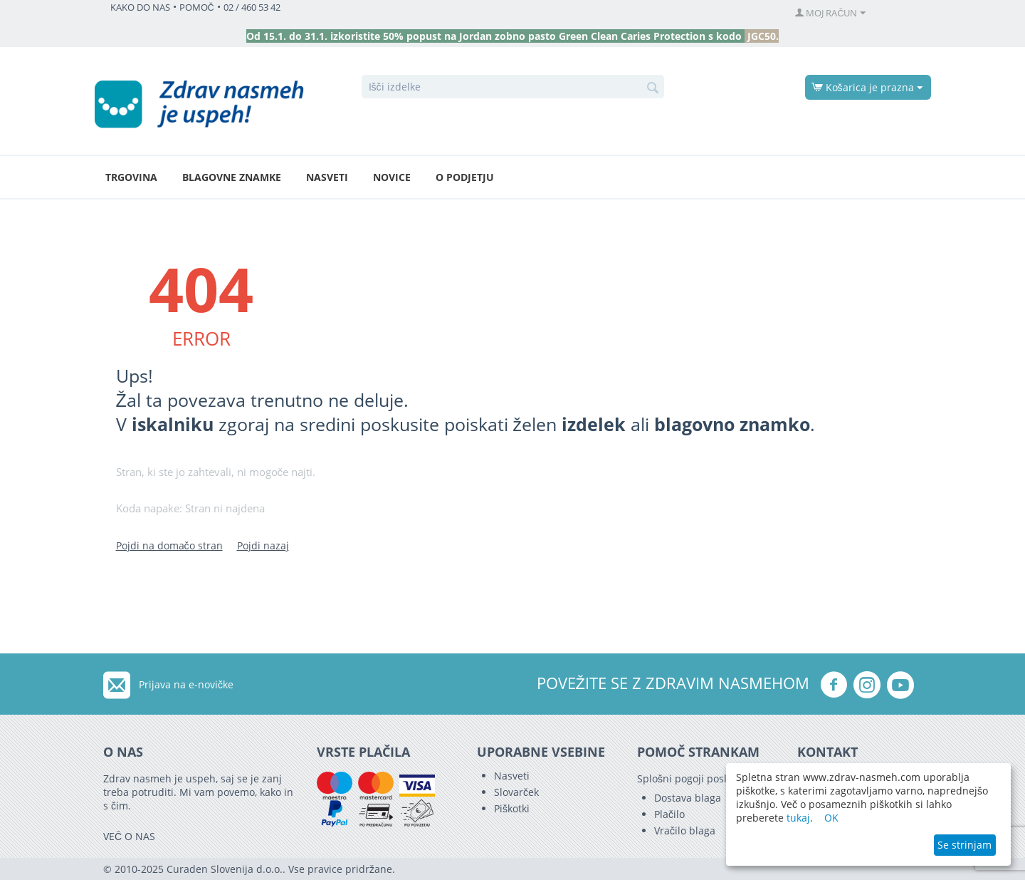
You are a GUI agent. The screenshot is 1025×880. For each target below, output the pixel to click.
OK (831, 817)
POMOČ (196, 7)
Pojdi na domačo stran (169, 545)
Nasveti (327, 177)
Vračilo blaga (684, 830)
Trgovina (131, 177)
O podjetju (465, 177)
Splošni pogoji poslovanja (697, 778)
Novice (392, 177)
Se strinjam (964, 844)
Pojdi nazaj (263, 545)
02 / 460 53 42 (252, 7)
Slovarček (516, 792)
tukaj (798, 817)
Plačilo (669, 814)
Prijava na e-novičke (186, 684)
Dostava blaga (687, 797)
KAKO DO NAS (140, 7)
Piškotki (512, 808)
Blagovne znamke (231, 177)
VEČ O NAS (129, 836)
